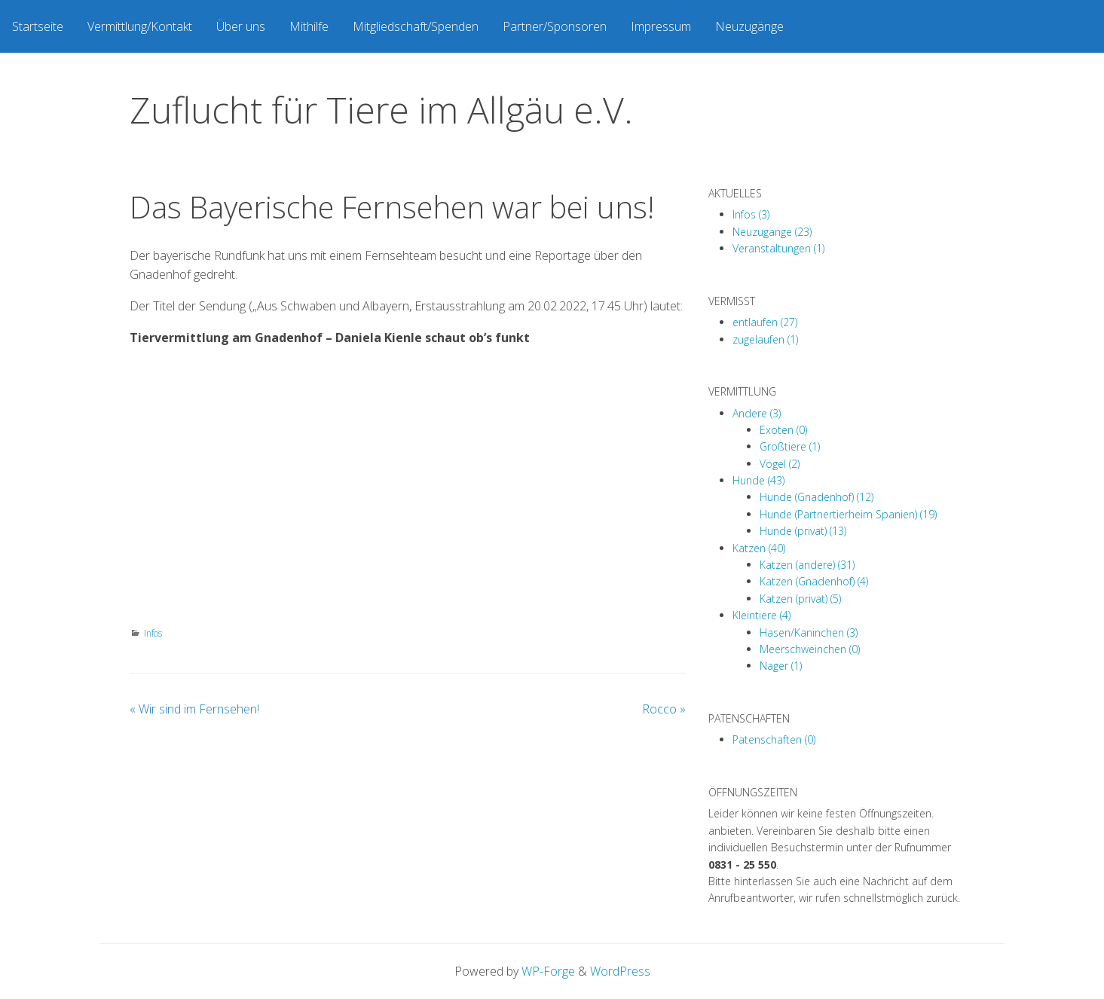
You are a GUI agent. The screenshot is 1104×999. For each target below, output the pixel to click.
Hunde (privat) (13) (803, 531)
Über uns (240, 26)
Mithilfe (309, 26)
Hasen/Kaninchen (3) (809, 632)
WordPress (620, 971)
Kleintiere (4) (761, 615)
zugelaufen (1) (765, 339)
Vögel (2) (780, 464)
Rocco (664, 709)
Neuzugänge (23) (772, 232)
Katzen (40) (758, 548)
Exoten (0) (783, 430)
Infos (153, 633)
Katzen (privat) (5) (800, 598)
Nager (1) (781, 665)
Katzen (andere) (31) (807, 565)
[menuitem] (37, 26)
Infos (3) (750, 214)
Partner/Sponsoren (555, 26)
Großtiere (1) (790, 446)
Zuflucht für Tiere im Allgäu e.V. (381, 109)
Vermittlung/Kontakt (139, 26)
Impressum (661, 26)
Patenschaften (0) (773, 739)
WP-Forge (548, 971)
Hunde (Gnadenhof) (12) (816, 497)
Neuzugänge (749, 26)
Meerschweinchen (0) (810, 649)
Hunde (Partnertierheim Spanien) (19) (848, 514)
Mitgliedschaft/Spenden (416, 26)
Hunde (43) (758, 480)
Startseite (37, 26)
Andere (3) (756, 413)
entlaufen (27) (764, 322)
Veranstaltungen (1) (778, 248)
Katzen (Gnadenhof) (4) (814, 581)
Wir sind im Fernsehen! (194, 709)
